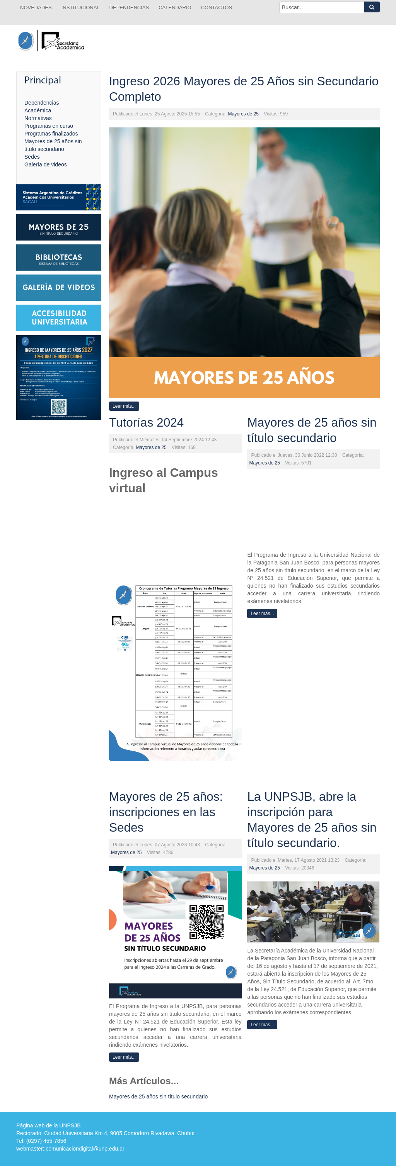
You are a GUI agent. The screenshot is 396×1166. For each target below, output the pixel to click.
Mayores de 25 (243, 114)
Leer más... (124, 406)
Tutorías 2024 (146, 422)
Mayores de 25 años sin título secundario (158, 1096)
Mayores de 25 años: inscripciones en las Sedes (166, 812)
